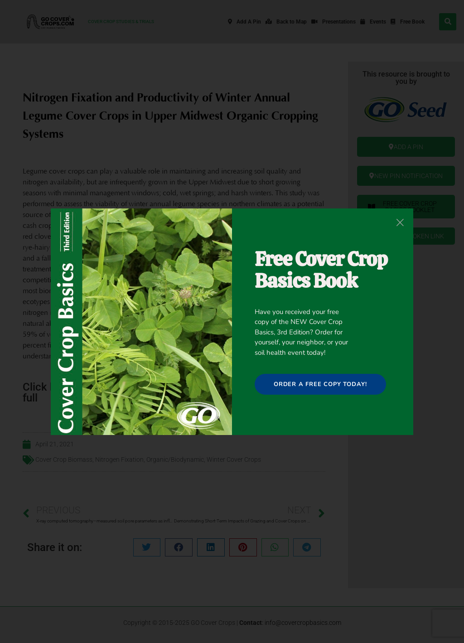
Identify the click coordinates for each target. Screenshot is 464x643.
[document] (232, 321)
